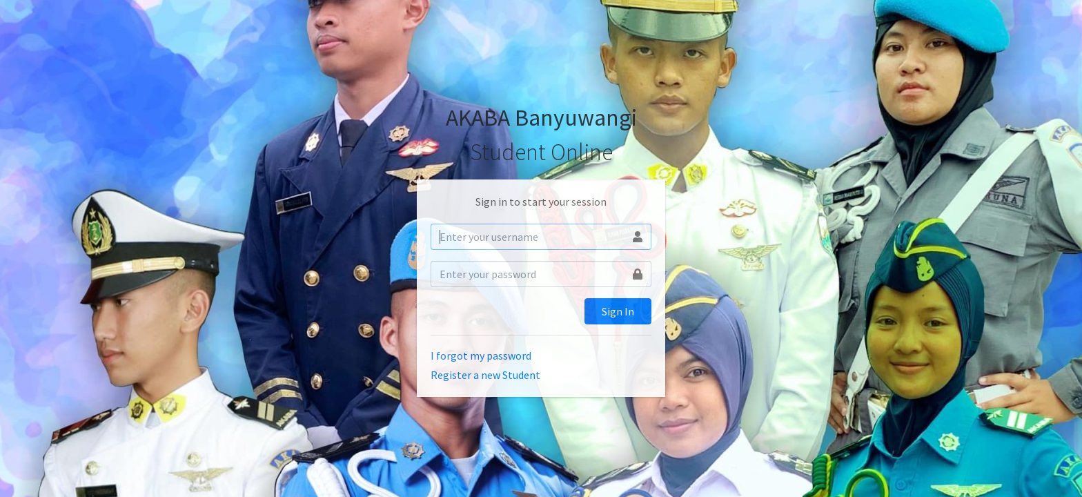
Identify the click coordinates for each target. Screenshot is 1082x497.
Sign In (618, 311)
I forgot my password (481, 355)
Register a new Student (485, 375)
